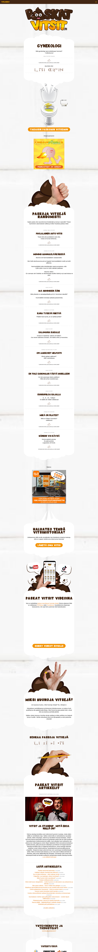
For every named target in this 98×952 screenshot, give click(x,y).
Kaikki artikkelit (49, 908)
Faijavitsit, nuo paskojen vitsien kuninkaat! (46, 876)
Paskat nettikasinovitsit (46, 880)
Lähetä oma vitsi (49, 545)
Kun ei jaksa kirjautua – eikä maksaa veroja (46, 874)
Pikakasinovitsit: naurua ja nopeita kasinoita (46, 900)
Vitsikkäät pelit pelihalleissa (46, 904)
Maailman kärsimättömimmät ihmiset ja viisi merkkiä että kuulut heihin (46, 887)
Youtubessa (50, 605)
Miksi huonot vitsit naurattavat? (46, 878)
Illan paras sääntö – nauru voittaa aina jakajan (46, 885)
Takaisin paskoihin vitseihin (49, 129)
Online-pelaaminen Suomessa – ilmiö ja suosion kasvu (46, 889)
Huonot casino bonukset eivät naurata (46, 891)
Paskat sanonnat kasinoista (46, 870)
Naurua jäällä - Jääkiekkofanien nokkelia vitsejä (46, 902)
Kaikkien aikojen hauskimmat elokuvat (46, 872)
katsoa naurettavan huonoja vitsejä (48, 603)
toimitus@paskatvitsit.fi (49, 931)
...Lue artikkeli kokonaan (49, 857)
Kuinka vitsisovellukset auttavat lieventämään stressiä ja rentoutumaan (49, 893)
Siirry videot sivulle (49, 646)
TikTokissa (40, 605)
